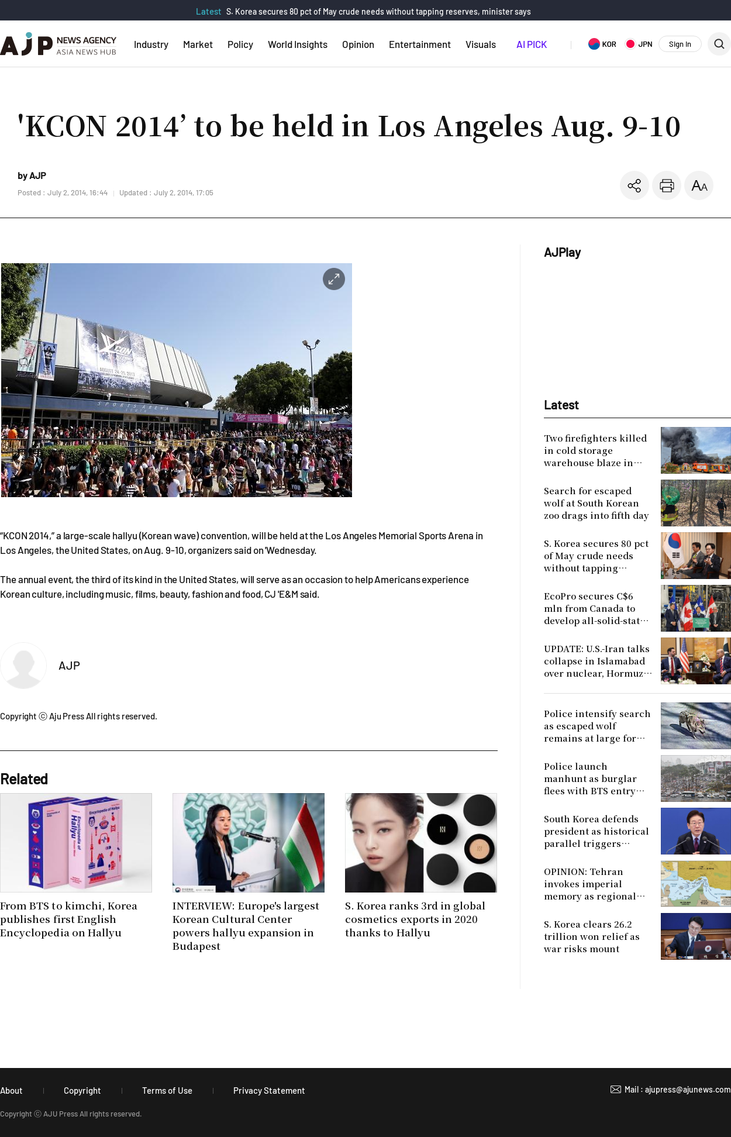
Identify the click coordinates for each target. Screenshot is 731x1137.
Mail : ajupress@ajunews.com (678, 1089)
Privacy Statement (269, 1090)
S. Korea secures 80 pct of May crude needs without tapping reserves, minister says (378, 11)
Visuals (481, 44)
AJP (69, 665)
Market (198, 44)
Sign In (680, 44)
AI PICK (531, 44)
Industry (151, 44)
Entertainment (420, 44)
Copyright (82, 1090)
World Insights (297, 44)
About (11, 1090)
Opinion (358, 44)
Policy (240, 44)
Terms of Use (167, 1090)
